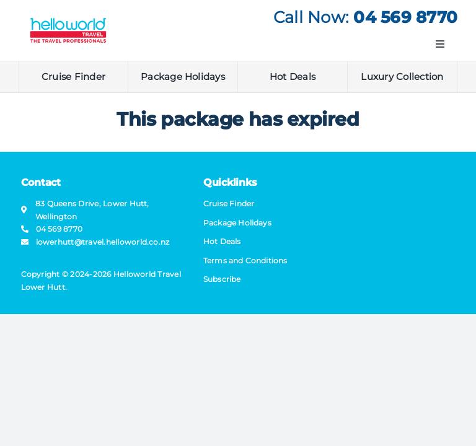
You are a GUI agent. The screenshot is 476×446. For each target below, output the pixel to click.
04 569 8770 (405, 17)
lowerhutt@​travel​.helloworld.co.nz (103, 242)
